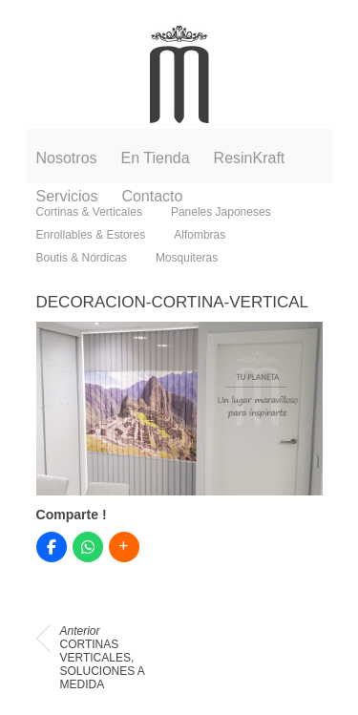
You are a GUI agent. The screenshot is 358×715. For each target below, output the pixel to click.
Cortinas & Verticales (89, 212)
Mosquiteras (187, 257)
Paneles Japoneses (221, 212)
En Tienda (155, 158)
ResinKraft (249, 158)
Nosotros (66, 158)
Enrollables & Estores (91, 235)
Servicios (67, 196)
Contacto (151, 196)
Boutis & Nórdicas (81, 257)
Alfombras (199, 235)
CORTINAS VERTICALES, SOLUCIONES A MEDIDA (102, 657)
